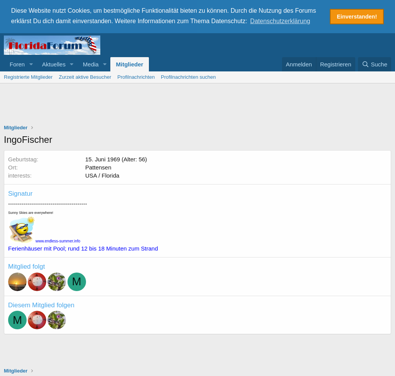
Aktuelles (54, 63)
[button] (30, 63)
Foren (17, 63)
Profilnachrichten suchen (188, 76)
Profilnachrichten (136, 76)
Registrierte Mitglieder (28, 76)
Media (91, 63)
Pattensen (98, 166)
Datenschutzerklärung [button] (280, 21)
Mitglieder (129, 63)
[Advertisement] (197, 103)
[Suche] (374, 63)
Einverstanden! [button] (357, 17)
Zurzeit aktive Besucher (85, 76)
